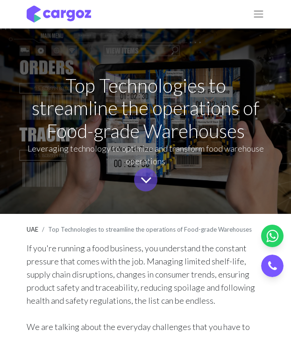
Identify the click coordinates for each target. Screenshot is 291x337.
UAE (32, 229)
